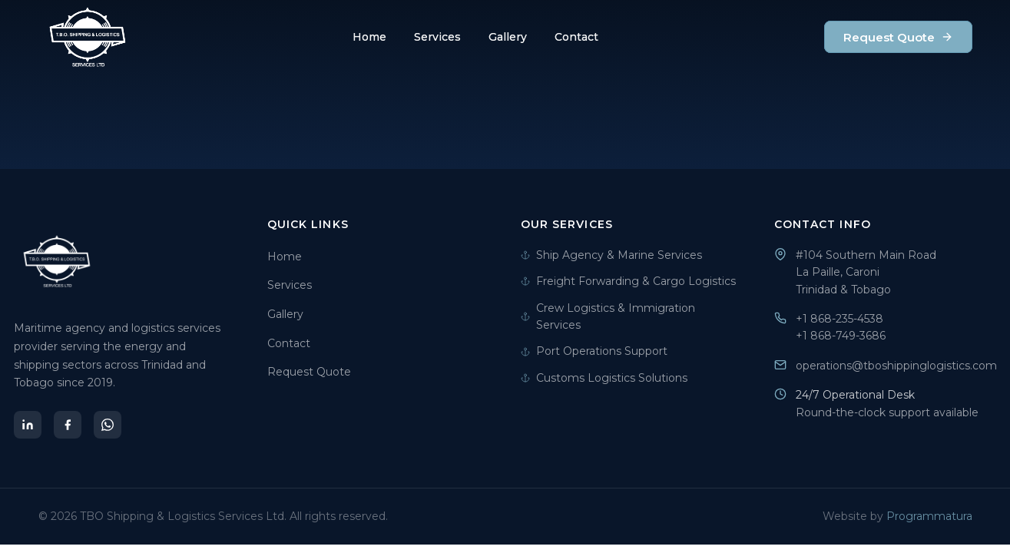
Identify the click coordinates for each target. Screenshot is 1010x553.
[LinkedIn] (27, 425)
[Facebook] (67, 425)
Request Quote (898, 37)
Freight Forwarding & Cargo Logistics (628, 281)
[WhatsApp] (107, 425)
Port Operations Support (594, 351)
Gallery (507, 37)
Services (437, 37)
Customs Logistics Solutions (604, 378)
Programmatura (929, 516)
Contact (576, 37)
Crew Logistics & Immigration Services (608, 316)
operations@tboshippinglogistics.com (896, 366)
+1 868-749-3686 (841, 336)
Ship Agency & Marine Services (611, 255)
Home (369, 37)
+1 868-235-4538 (839, 319)
